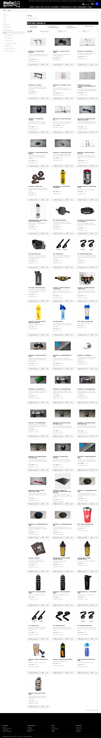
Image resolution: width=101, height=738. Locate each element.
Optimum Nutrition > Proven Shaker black (87, 592)
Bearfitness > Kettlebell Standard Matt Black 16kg (86, 423)
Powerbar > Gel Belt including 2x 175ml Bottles (61, 288)
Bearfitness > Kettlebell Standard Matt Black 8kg (37, 457)
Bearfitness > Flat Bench (35, 85)
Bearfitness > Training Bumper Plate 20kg (38, 524)
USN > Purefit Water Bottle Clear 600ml (86, 660)
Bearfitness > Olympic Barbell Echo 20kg (87, 457)
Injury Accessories (52, 26)
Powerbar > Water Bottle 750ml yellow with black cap (37, 322)
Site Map (29, 731)
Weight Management (80, 7)
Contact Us (29, 727)
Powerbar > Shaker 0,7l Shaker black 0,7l (38, 660)
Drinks (37, 7)
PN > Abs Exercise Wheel (59, 220)
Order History (79, 728)
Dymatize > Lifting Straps (35, 186)
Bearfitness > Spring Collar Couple (62, 152)
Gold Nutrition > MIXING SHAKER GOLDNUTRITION (61, 558)
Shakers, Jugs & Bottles (71, 27)
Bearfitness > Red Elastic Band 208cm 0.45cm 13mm (36, 491)
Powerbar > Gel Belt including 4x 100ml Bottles (86, 288)
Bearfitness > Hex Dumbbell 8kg (37, 422)
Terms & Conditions (7, 731)
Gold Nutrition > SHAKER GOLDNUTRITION (84, 558)
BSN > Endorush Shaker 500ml (85, 524)
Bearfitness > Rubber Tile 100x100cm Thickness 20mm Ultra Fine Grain (62, 491)
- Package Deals (7, 45)
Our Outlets (29, 728)
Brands (32, 7)
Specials (53, 731)
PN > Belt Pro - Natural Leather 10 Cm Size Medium (87, 220)
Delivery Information (7, 728)
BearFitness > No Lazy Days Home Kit (62, 119)
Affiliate (53, 730)
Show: (84, 31)
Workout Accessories (89, 26)
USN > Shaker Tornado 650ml (85, 321)
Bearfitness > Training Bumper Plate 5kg (62, 524)
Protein (47, 7)
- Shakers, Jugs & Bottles (9, 48)
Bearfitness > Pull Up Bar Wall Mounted (36, 51)
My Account (79, 727)
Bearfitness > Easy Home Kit (85, 51)
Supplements (55, 7)
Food (42, 7)
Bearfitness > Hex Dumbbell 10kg (61, 389)
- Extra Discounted (8, 35)
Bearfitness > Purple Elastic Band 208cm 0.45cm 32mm (86, 119)
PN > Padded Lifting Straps (85, 254)
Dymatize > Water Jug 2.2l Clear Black (37, 693)
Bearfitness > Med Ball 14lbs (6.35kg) (60, 457)
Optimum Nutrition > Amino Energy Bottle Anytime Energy (38, 220)
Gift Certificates (55, 728)
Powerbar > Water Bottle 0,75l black (62, 659)
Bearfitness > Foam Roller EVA (36, 389)
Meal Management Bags (53, 27)
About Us (5, 727)
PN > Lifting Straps (58, 254)
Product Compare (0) (44, 31)
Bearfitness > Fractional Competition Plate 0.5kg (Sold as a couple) (87, 86)
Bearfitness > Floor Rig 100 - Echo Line (62, 85)
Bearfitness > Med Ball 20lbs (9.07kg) (36, 119)
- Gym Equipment (7, 38)
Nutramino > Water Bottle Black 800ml (61, 592)
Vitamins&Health (66, 7)
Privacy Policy (6, 730)
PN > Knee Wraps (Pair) (35, 254)
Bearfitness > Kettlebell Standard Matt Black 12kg (62, 423)
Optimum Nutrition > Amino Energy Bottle (87, 187)
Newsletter (78, 731)
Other (89, 7)
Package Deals (70, 26)
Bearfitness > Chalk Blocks (84, 355)
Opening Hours (30, 730)
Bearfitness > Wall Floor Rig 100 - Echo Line (86, 153)
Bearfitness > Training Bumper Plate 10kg (87, 491)
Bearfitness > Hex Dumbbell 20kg (86, 389)
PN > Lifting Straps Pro (59, 625)
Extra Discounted (33, 26)
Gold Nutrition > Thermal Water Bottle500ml (61, 187)
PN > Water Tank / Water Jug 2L (37, 287)
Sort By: (59, 31)
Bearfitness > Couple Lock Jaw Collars (61, 51)
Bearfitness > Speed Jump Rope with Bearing (38, 153)
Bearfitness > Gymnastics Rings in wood (37, 355)
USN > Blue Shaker (58, 321)
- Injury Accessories (8, 40)
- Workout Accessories (9, 51)
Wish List (78, 730)
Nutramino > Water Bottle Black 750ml (37, 592)
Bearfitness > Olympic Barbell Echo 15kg (62, 355)
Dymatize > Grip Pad (34, 558)
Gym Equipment (33, 27)
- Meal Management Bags (9, 43)
